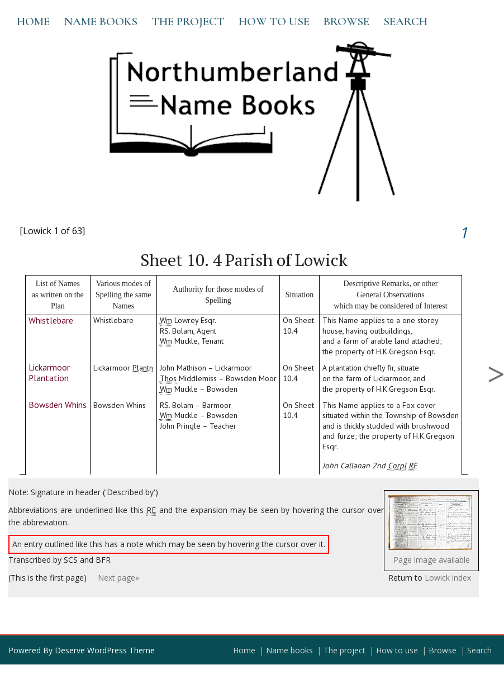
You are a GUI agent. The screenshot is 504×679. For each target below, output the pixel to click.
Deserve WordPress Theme (105, 650)
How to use (274, 22)
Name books (100, 22)
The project (188, 22)
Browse (346, 22)
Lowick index (448, 577)
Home (33, 22)
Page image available (431, 559)
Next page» (118, 577)
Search (405, 22)
